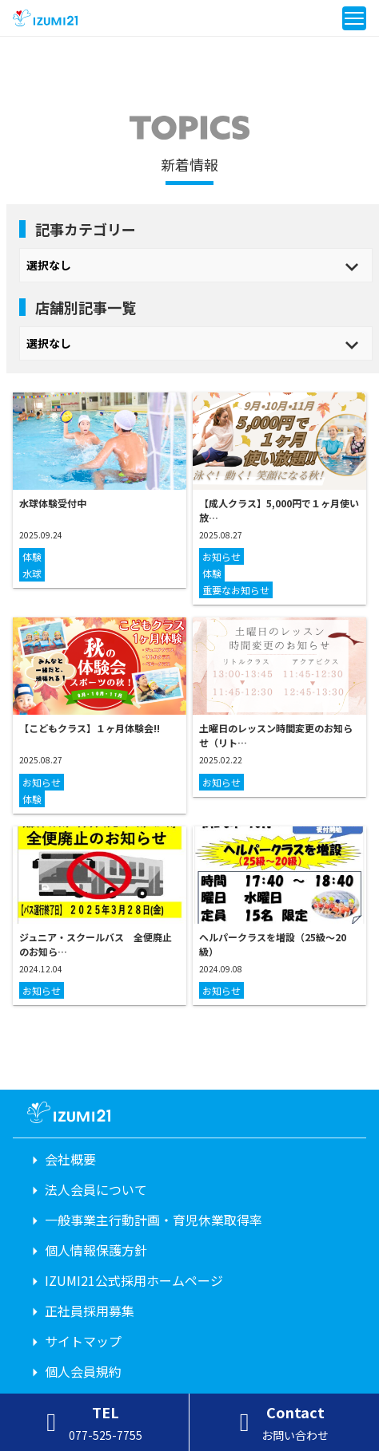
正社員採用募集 (89, 1310)
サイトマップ (83, 1340)
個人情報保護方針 (96, 1250)
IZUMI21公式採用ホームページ (134, 1280)
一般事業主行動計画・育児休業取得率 (153, 1219)
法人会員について (96, 1189)
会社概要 (70, 1159)
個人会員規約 (83, 1371)
